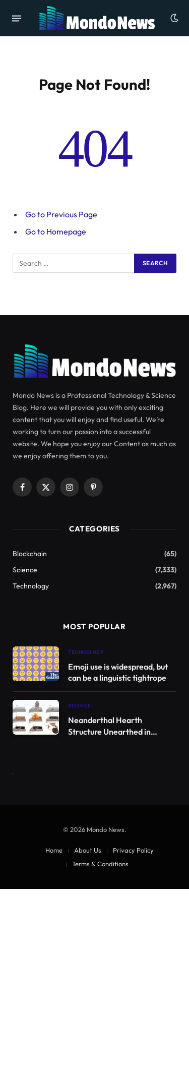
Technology (31, 585)
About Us (87, 850)
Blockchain (30, 553)
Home (53, 850)
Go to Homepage (55, 231)
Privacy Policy (133, 850)
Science (25, 569)
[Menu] (16, 18)
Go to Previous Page (61, 214)
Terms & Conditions (100, 864)
